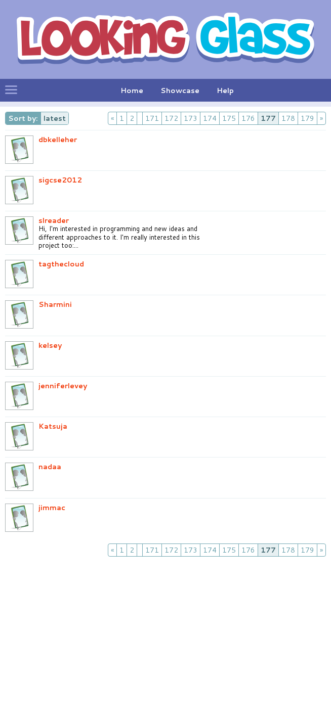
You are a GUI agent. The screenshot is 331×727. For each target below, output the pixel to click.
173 (190, 118)
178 (288, 118)
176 (248, 118)
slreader (53, 220)
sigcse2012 (60, 180)
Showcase (179, 90)
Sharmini (55, 304)
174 (210, 118)
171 (152, 118)
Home (131, 90)
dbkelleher (57, 139)
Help (225, 90)
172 (171, 118)
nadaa (49, 467)
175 (229, 118)
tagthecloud (61, 264)
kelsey (50, 345)
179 (307, 118)
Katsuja (52, 426)
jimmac (51, 508)
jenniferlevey (62, 386)
